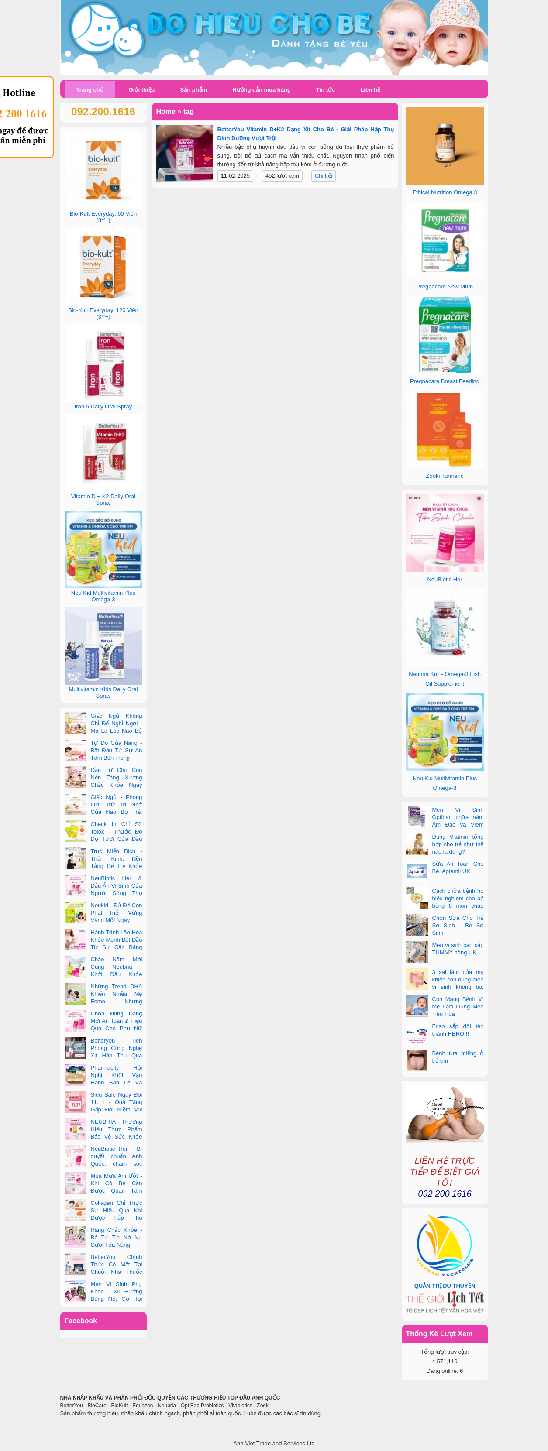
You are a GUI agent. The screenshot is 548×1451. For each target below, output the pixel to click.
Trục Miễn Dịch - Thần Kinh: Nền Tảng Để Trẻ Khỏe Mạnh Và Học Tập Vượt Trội (103, 866)
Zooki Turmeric (445, 476)
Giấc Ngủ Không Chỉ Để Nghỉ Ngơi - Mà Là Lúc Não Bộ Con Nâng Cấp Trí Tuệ (103, 731)
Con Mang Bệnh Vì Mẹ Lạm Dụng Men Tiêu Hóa (458, 1006)
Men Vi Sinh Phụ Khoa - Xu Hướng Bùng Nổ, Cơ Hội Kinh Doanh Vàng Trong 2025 (103, 1299)
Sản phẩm (193, 89)
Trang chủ (89, 89)
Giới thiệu (142, 89)
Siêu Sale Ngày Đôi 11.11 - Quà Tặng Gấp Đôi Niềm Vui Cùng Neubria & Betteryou (103, 1109)
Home (166, 111)
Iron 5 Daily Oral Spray (103, 406)
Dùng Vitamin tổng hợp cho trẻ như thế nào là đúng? (458, 844)
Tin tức (325, 89)
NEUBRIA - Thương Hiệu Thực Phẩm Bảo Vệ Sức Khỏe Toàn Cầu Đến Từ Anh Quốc (103, 1136)
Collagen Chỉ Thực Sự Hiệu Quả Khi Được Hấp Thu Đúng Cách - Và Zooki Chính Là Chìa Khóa (103, 1218)
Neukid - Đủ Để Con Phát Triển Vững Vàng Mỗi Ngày (116, 912)
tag (188, 111)
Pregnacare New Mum (445, 286)
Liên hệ (370, 89)
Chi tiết (323, 175)
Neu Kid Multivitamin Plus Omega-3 (103, 596)
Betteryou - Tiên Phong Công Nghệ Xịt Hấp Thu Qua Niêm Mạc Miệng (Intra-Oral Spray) (103, 1055)
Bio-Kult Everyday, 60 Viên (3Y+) (103, 216)
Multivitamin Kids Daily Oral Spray (103, 692)
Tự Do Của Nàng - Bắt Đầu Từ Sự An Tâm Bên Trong (116, 750)
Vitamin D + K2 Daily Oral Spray (103, 499)
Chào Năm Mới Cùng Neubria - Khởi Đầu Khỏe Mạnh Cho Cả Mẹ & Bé (103, 974)
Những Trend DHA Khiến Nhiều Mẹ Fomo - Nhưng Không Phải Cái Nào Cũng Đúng (103, 1001)
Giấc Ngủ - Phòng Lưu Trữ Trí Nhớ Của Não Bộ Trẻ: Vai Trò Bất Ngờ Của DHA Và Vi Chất (103, 812)
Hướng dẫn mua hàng (261, 89)
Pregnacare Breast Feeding (444, 381)
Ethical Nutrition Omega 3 (444, 192)
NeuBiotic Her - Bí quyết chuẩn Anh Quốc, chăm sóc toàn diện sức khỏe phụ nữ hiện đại (103, 1164)
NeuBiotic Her (444, 579)
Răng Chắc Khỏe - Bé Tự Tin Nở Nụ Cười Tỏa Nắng (116, 1237)
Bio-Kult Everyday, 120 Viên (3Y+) (103, 313)
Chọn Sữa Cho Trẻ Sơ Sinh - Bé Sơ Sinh (458, 925)
